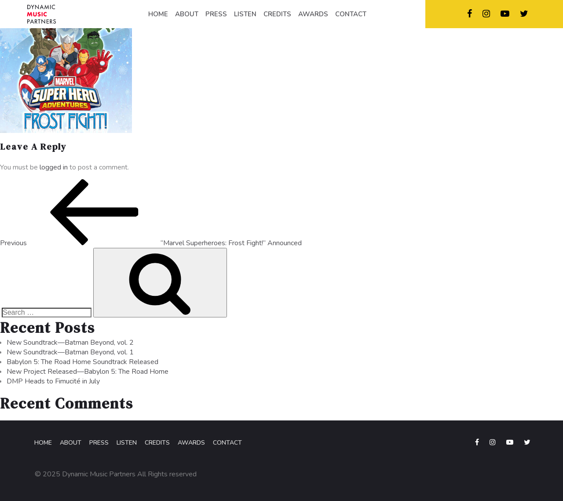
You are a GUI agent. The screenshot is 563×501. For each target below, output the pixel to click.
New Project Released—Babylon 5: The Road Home (87, 371)
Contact (227, 442)
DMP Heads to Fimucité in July (53, 381)
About (70, 442)
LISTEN (245, 14)
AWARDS (313, 14)
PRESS (216, 14)
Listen (127, 442)
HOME (158, 14)
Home (43, 442)
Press (99, 442)
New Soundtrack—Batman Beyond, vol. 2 (70, 342)
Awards (191, 442)
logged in (54, 167)
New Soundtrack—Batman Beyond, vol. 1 (70, 352)
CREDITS (277, 14)
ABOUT (186, 14)
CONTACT (350, 14)
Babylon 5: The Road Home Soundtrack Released (82, 362)
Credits (157, 442)
